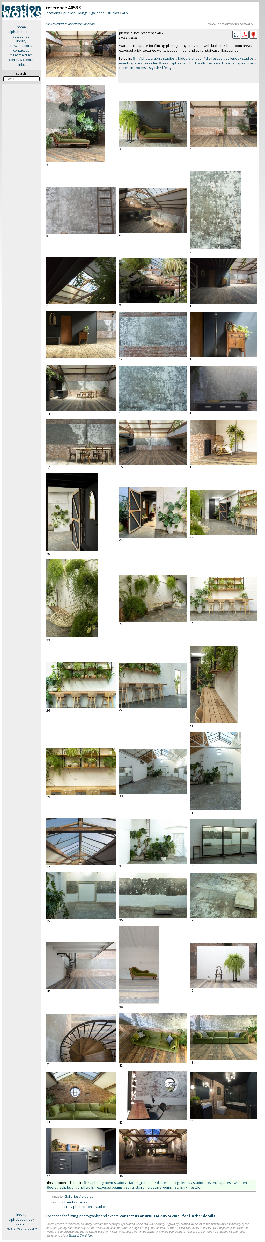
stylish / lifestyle (161, 67)
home (21, 27)
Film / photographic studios (85, 1206)
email (176, 1215)
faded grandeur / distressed (200, 58)
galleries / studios (105, 13)
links (21, 64)
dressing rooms (133, 67)
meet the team (21, 55)
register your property (21, 1228)
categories (21, 36)
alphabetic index (21, 31)
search (21, 1224)
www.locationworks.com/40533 (232, 24)
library (21, 41)
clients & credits (21, 59)
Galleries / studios (78, 1196)
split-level (178, 63)
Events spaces (75, 1202)
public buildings (75, 13)
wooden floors (156, 63)
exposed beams (221, 63)
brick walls (197, 63)
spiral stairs (247, 63)
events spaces (130, 63)
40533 (126, 13)
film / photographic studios (154, 58)
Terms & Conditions (81, 1235)
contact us (21, 50)
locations (53, 13)
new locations (21, 45)
